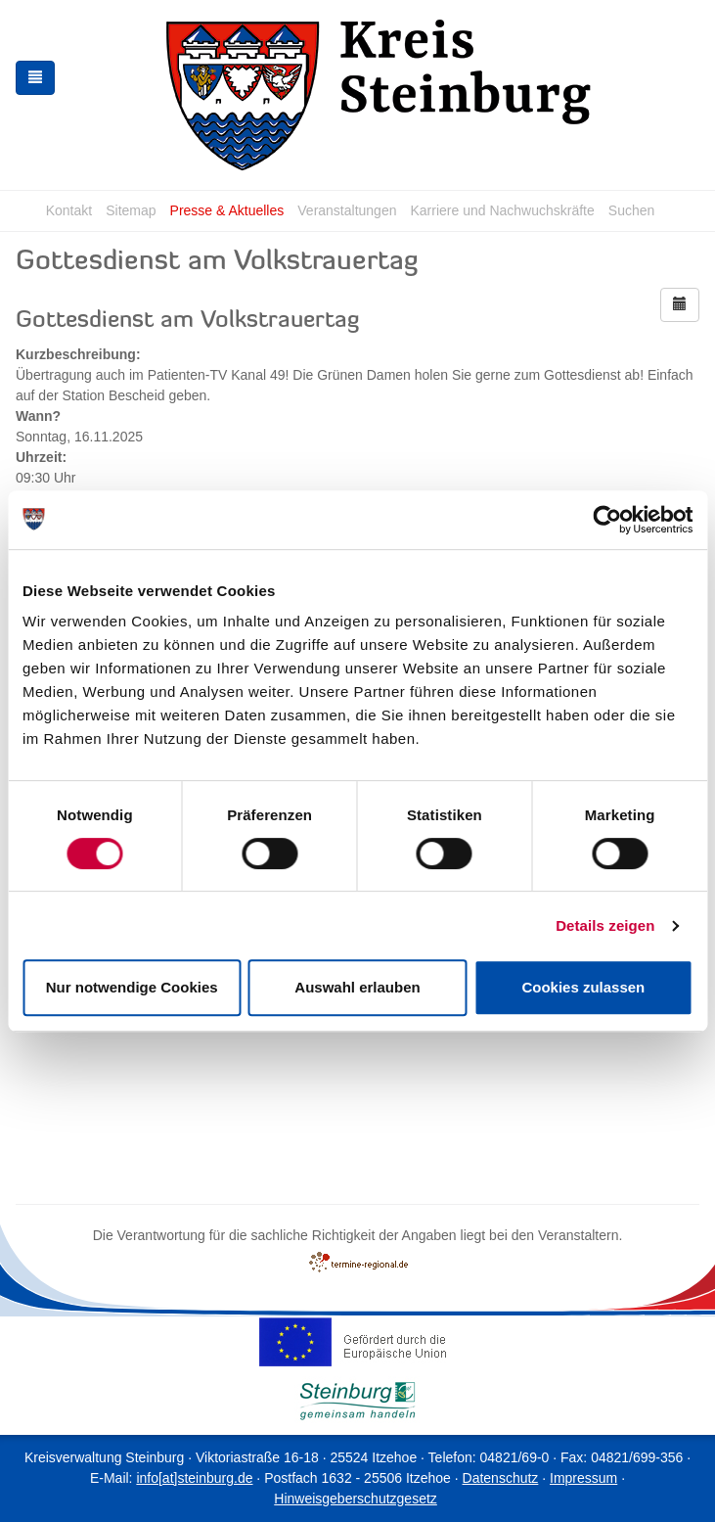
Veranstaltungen (346, 210)
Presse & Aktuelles (227, 210)
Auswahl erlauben (357, 987)
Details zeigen (605, 925)
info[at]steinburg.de (194, 1478)
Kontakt (69, 210)
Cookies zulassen (583, 987)
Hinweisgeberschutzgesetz (355, 1498)
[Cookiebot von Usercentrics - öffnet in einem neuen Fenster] (607, 519)
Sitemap (131, 210)
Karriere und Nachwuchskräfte (502, 210)
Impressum (583, 1478)
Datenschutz (501, 1478)
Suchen (631, 210)
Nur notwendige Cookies (132, 987)
